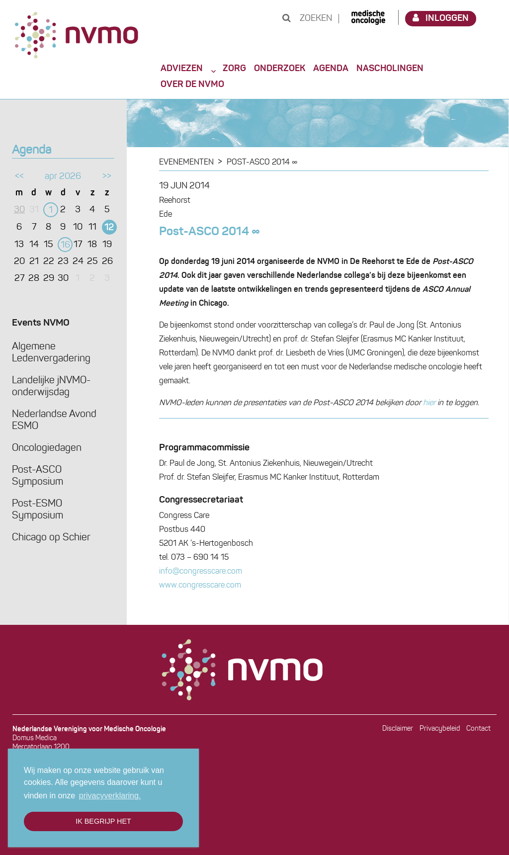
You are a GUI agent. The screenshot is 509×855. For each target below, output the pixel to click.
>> (106, 176)
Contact (478, 729)
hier (429, 403)
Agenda (330, 68)
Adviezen (182, 68)
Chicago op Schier (51, 538)
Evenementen (186, 163)
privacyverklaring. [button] (110, 795)
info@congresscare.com (200, 572)
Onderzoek (279, 68)
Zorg (234, 68)
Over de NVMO (192, 84)
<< (19, 176)
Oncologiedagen (47, 448)
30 (19, 210)
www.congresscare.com (200, 586)
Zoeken (307, 18)
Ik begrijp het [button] (103, 821)
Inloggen (441, 18)
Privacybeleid (440, 729)
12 (109, 228)
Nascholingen (390, 68)
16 (65, 245)
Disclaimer (397, 729)
